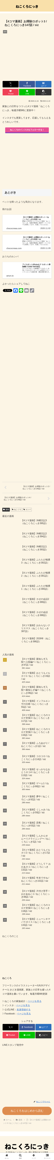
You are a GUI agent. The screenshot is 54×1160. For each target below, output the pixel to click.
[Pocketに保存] (11, 92)
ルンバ (27, 510)
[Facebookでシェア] (27, 84)
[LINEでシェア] (27, 92)
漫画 (6, 510)
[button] (43, 92)
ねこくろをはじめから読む (27, 1110)
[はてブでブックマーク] (43, 84)
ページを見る (34, 1001)
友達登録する (24, 1009)
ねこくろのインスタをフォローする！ (27, 130)
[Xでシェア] (11, 84)
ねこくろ (16, 510)
